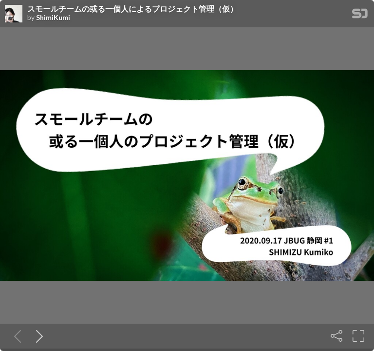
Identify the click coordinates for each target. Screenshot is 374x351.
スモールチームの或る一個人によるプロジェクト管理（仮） (132, 9)
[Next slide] (37, 336)
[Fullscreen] (358, 336)
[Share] (336, 336)
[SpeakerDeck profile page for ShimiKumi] (13, 14)
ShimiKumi (53, 17)
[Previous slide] (15, 336)
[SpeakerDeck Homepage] (360, 15)
